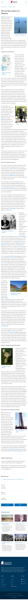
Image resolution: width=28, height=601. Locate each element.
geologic (10, 119)
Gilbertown (18, 243)
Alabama (3, 17)
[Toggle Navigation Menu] (2, 2)
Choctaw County (4, 243)
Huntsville (6, 186)
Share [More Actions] (7, 506)
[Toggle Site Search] (26, 2)
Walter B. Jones (13, 208)
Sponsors (12, 586)
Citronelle (7, 256)
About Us (12, 580)
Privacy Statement (14, 598)
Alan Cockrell (3, 488)
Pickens (11, 450)
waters (2, 38)
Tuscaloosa (17, 450)
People (12, 582)
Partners (12, 584)
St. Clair (14, 452)
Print (18, 506)
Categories (3, 580)
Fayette (12, 188)
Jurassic (9, 273)
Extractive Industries (12, 6)
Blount (17, 183)
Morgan (12, 183)
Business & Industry (4, 6)
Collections (3, 582)
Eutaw (2, 244)
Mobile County (14, 256)
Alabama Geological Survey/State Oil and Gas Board (13, 481)
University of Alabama (14, 332)
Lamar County (5, 299)
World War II (13, 175)
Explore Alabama (3, 586)
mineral (20, 141)
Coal (2, 86)
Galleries (2, 584)
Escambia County (4, 325)
